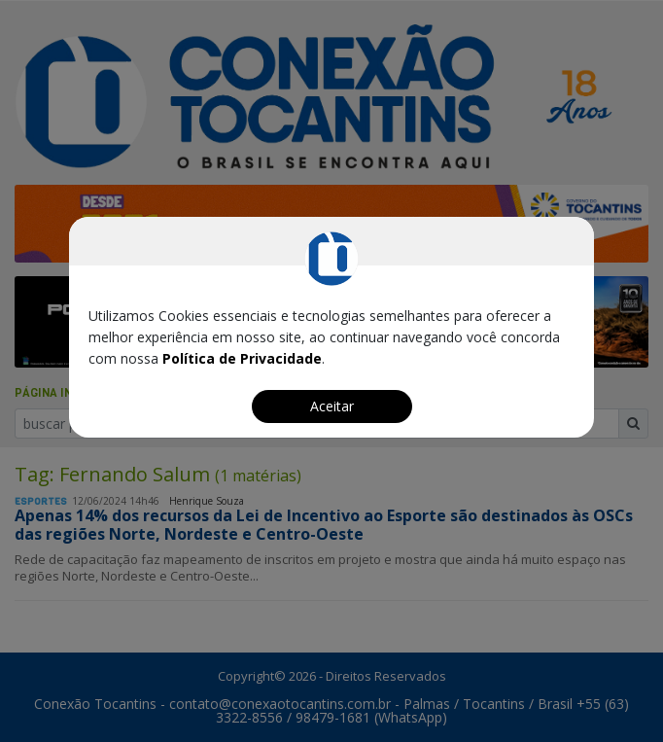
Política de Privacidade (242, 358)
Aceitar (332, 406)
